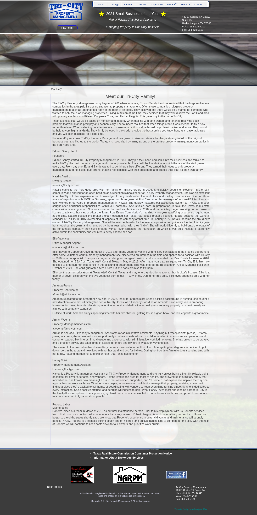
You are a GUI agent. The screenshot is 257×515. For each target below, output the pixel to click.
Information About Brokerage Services (118, 457)
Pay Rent (67, 27)
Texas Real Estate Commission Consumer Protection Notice (132, 453)
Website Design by (191, 509)
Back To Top (54, 486)
